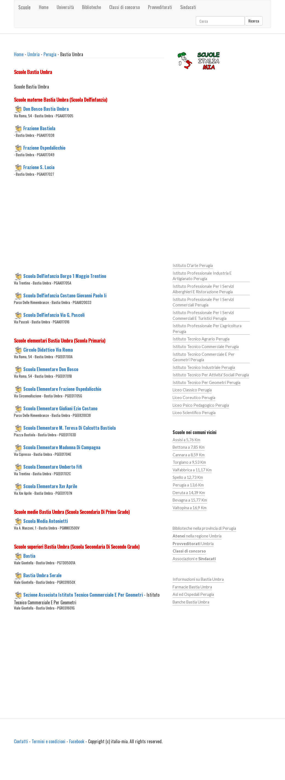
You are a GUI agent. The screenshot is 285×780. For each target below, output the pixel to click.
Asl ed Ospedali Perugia (193, 594)
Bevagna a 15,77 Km (190, 500)
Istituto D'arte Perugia (193, 265)
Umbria (33, 54)
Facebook (76, 741)
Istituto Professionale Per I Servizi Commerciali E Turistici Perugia (203, 315)
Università (65, 7)
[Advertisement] (105, 227)
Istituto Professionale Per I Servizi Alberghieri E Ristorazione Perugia (203, 289)
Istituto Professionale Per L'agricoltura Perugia (207, 328)
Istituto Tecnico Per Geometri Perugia (206, 382)
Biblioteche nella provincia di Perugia (204, 528)
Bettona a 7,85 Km (189, 447)
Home (43, 7)
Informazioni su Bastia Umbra (198, 579)
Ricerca (253, 21)
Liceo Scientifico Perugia (194, 412)
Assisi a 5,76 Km (186, 439)
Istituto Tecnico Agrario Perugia (201, 339)
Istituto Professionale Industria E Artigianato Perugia (202, 276)
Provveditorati (160, 7)
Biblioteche (91, 7)
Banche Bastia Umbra (191, 602)
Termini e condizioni (48, 741)
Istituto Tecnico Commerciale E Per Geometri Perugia (204, 357)
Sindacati (188, 7)
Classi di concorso (124, 7)
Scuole (24, 7)
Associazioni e (194, 558)
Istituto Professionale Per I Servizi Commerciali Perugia (203, 302)
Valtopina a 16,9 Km (190, 507)
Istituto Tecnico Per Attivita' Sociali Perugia (211, 374)
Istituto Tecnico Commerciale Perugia (206, 346)
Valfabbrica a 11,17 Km (192, 470)
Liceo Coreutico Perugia (194, 397)
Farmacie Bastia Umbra (192, 587)
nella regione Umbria (197, 536)
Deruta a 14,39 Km (189, 492)
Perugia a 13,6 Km (188, 485)
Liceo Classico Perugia (192, 390)
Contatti (21, 741)
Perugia (49, 54)
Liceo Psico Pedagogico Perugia (201, 405)
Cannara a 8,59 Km (189, 454)
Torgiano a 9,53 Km (189, 462)
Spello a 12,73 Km (188, 477)
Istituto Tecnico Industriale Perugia (204, 367)
